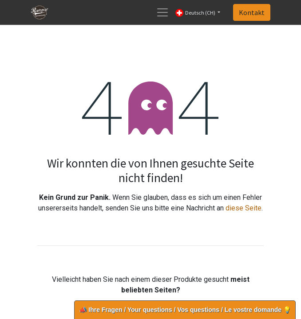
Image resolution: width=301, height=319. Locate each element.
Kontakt (252, 12)
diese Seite (243, 208)
